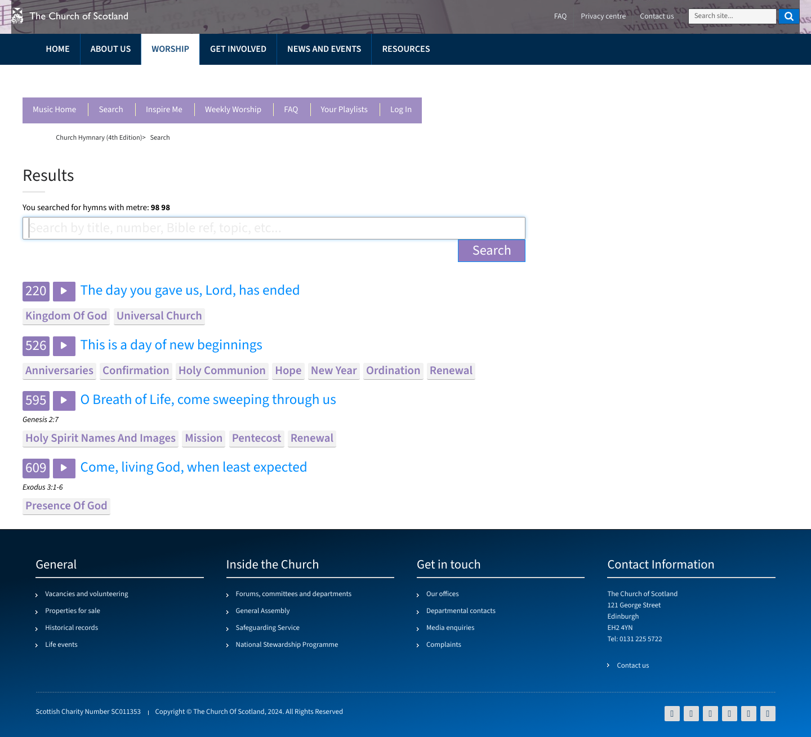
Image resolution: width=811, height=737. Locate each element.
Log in (401, 110)
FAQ (291, 110)
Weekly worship (233, 110)
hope (288, 371)
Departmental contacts (461, 611)
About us (111, 49)
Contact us (657, 16)
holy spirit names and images (100, 438)
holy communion (222, 371)
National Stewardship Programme (287, 645)
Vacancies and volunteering (86, 594)
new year (334, 371)
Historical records (71, 628)
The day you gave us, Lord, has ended (190, 291)
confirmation (136, 371)
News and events (324, 49)
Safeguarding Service (268, 628)
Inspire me (164, 110)
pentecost (257, 438)
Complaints (443, 645)
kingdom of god (66, 316)
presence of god (66, 506)
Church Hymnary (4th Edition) (99, 137)
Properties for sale (72, 611)
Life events (61, 645)
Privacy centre (603, 16)
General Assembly (263, 611)
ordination (393, 371)
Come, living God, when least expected (194, 468)
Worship (170, 49)
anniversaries (59, 371)
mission (203, 438)
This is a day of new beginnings (171, 345)
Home (57, 49)
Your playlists (344, 110)
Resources (406, 49)
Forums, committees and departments (294, 594)
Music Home (54, 110)
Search (111, 110)
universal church (159, 316)
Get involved (238, 49)
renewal (451, 371)
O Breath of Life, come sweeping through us (208, 400)
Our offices (442, 594)
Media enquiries (450, 628)
